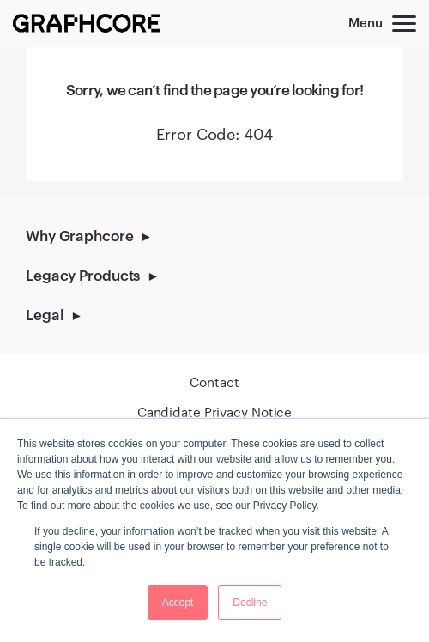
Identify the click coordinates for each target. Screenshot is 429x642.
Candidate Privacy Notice (214, 412)
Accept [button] (178, 603)
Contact (214, 382)
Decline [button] (250, 603)
